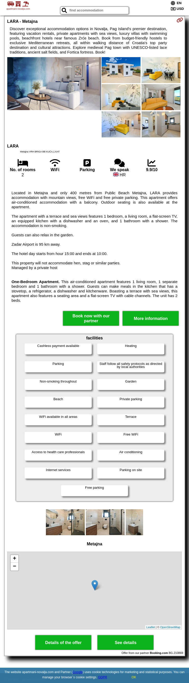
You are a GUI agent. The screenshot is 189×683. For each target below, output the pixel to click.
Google (78, 672)
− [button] (14, 567)
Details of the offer (63, 642)
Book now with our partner (91, 318)
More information (151, 318)
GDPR (102, 677)
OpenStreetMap (170, 627)
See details (126, 642)
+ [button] (14, 559)
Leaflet (150, 627)
